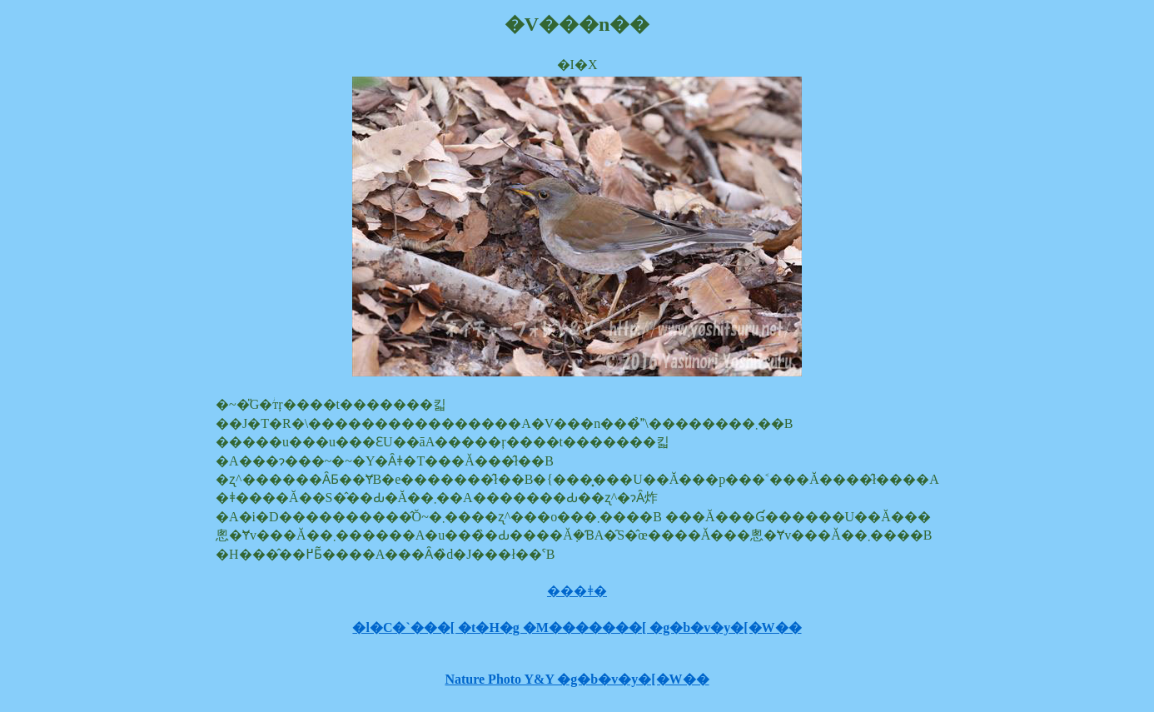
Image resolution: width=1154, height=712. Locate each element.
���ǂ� (577, 591)
